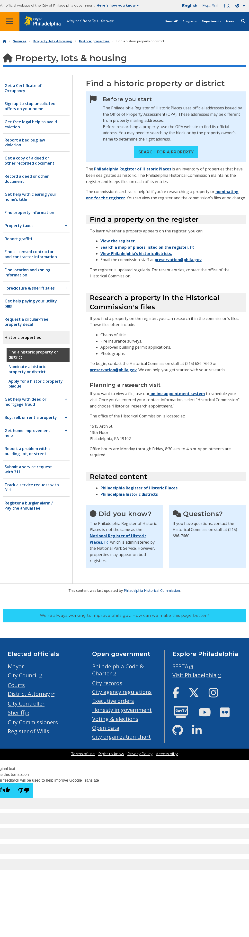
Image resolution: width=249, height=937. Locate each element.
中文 (227, 5)
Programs (190, 21)
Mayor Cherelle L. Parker (90, 21)
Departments (211, 21)
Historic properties (94, 41)
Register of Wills (28, 731)
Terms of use (83, 754)
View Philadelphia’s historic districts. (136, 253)
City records (107, 683)
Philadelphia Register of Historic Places (132, 169)
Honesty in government (122, 710)
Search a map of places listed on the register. (144, 247)
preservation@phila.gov (178, 259)
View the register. (118, 241)
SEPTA (180, 666)
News (230, 21)
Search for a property (166, 152)
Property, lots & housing (52, 41)
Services (171, 21)
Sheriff (16, 712)
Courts (16, 685)
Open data (105, 728)
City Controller (26, 703)
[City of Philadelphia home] (45, 21)
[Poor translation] (23, 790)
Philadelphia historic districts (129, 494)
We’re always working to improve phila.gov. (124, 615)
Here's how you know (118, 5)
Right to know (111, 754)
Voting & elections (115, 719)
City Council (23, 675)
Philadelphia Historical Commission (152, 590)
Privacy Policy (139, 754)
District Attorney (29, 694)
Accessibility (167, 754)
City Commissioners (33, 722)
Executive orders (113, 701)
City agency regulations (122, 692)
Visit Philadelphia (194, 675)
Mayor (16, 666)
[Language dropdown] (241, 6)
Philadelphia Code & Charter (118, 670)
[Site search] (243, 21)
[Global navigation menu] (9, 21)
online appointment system (177, 393)
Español (210, 5)
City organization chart (121, 736)
